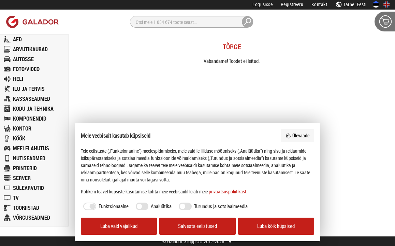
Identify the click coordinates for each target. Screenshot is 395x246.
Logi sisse (262, 4)
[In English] (386, 4)
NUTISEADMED (29, 158)
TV (16, 198)
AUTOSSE (23, 59)
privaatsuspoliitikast (227, 191)
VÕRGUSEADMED (31, 217)
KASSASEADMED (31, 98)
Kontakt (319, 4)
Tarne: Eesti (351, 4)
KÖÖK (19, 138)
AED (17, 39)
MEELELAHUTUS (31, 148)
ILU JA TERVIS (29, 89)
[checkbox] (105, 206)
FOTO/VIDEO (26, 69)
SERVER (22, 178)
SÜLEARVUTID (28, 188)
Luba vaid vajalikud (118, 226)
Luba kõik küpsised (276, 226)
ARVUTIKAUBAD (30, 49)
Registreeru (292, 4)
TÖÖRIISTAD (26, 207)
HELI (18, 79)
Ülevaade (297, 135)
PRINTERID (25, 168)
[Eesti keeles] (376, 4)
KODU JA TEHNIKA (33, 108)
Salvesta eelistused (197, 226)
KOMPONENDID (29, 118)
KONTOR (22, 128)
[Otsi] (191, 21)
